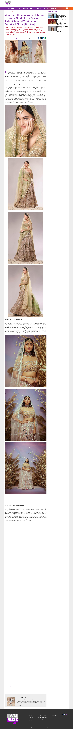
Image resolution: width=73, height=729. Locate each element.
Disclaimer (31, 720)
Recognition (31, 719)
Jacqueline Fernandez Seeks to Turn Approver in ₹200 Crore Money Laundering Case (62, 16)
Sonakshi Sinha (19, 685)
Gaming (54, 8)
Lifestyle (46, 8)
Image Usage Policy (42, 717)
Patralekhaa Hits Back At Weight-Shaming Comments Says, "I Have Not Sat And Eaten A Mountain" (62, 29)
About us (31, 715)
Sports (38, 8)
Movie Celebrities (14, 11)
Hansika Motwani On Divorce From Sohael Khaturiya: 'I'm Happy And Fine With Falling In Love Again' (62, 22)
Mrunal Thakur (13, 685)
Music (32, 8)
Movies (25, 8)
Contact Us (54, 715)
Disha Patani (7, 685)
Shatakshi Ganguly (13, 38)
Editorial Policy (43, 715)
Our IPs (31, 717)
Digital (18, 8)
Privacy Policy (43, 719)
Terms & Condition (43, 720)
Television (10, 8)
